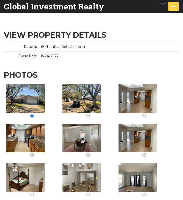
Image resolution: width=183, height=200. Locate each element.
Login (162, 2)
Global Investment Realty (54, 6)
